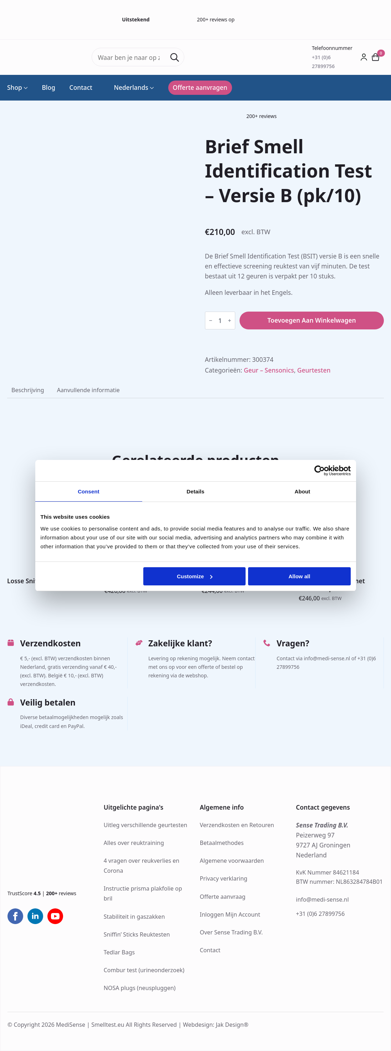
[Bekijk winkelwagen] (375, 57)
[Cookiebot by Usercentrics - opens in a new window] (319, 470)
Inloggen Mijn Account (230, 914)
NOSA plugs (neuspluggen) (140, 988)
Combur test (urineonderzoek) (144, 970)
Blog (48, 87)
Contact (81, 87)
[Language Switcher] (151, 87)
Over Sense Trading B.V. (231, 932)
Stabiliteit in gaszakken (134, 917)
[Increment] (229, 320)
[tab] (27, 390)
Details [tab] (196, 491)
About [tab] (302, 491)
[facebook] (15, 916)
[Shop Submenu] (25, 87)
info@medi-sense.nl (322, 899)
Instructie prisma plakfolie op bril (143, 893)
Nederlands (127, 87)
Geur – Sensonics (269, 370)
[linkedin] (35, 916)
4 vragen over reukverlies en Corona (141, 866)
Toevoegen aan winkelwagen (311, 320)
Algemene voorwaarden (232, 861)
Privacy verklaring (223, 878)
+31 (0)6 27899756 (320, 914)
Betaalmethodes (222, 843)
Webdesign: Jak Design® (215, 1025)
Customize (194, 576)
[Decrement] (211, 320)
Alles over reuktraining (134, 843)
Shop (14, 87)
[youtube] (55, 916)
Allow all (299, 576)
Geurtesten (313, 370)
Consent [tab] (88, 491)
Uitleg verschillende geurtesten (145, 825)
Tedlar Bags (119, 952)
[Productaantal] (220, 320)
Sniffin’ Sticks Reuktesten (137, 934)
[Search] (174, 57)
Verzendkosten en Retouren (237, 825)
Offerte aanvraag (223, 897)
